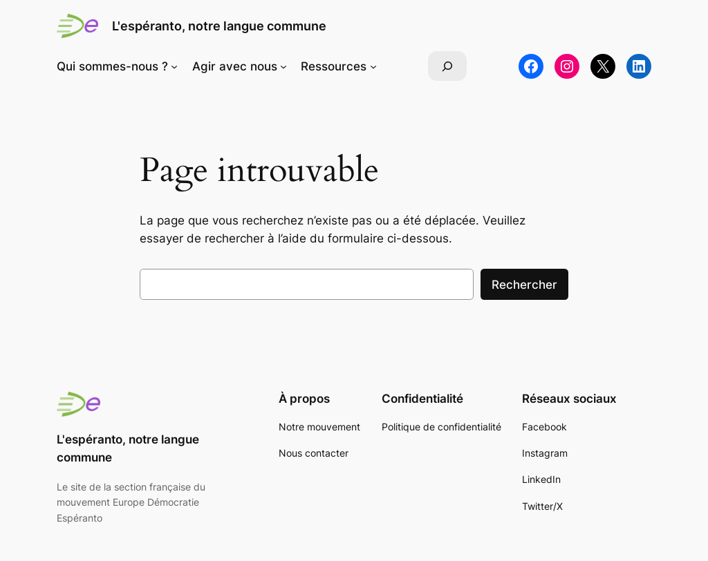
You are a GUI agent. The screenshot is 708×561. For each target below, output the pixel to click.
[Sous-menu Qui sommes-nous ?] (174, 66)
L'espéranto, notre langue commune (219, 26)
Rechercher (524, 285)
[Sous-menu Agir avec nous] (283, 66)
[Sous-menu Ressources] (373, 66)
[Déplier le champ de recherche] (447, 66)
